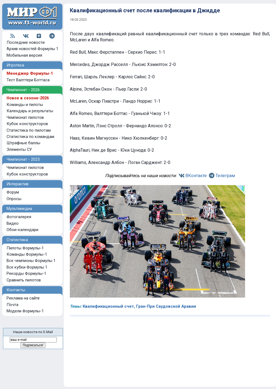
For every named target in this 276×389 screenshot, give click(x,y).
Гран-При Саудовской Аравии (166, 306)
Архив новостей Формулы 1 (32, 48)
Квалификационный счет (108, 306)
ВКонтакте (196, 175)
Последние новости (26, 42)
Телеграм (225, 175)
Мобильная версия (24, 55)
